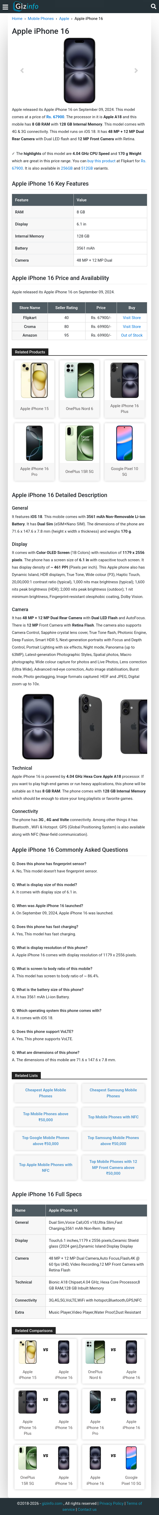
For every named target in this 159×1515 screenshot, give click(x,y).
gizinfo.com (52, 1503)
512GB (87, 168)
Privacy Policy (111, 1503)
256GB (67, 168)
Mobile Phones (41, 18)
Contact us (87, 1509)
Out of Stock (132, 335)
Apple (64, 18)
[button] (22, 70)
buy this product (101, 161)
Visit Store (132, 317)
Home (17, 18)
